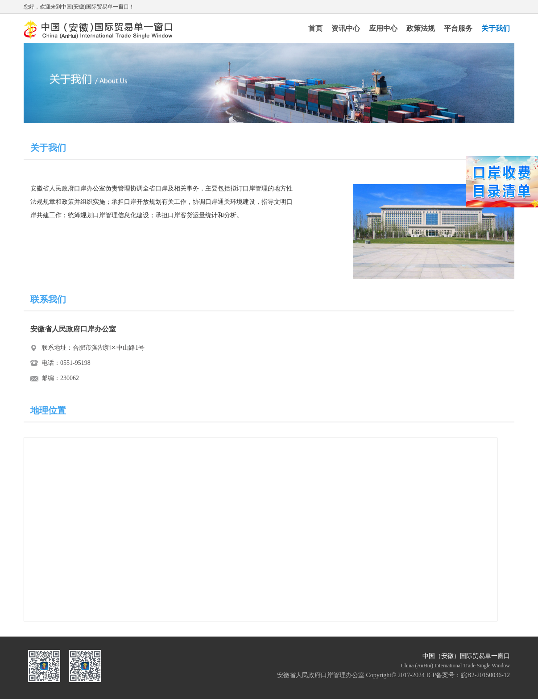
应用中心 (383, 28)
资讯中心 (345, 28)
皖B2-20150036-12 (485, 675)
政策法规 (420, 28)
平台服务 (458, 28)
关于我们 (495, 28)
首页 (315, 28)
